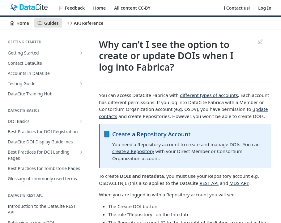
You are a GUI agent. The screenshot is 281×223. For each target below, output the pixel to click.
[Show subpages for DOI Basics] (81, 121)
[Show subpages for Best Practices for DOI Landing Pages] (81, 152)
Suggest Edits (260, 41)
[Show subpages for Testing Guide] (81, 83)
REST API (209, 183)
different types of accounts (209, 95)
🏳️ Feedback (71, 8)
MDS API (238, 183)
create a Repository (133, 151)
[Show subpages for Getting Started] (81, 52)
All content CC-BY (132, 8)
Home (99, 8)
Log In (264, 8)
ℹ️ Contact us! (237, 8)
